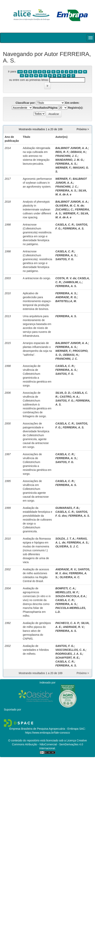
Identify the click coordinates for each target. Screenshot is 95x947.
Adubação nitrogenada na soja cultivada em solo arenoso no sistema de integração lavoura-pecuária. (36, 155)
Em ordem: (72, 102)
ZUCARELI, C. (64, 209)
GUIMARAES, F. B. (67, 507)
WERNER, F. (63, 167)
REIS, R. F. (62, 151)
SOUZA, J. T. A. (65, 538)
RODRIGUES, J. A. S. (68, 653)
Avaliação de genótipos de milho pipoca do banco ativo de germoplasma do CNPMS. (37, 630)
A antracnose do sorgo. (37, 278)
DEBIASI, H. (78, 151)
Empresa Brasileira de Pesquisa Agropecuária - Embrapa (43, 728)
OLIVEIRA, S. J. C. (67, 546)
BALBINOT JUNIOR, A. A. (71, 148)
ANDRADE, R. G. (66, 297)
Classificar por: (25, 102)
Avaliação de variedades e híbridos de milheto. (36, 649)
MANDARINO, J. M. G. (69, 159)
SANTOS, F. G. (64, 259)
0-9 (20, 71)
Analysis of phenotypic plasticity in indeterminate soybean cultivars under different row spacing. (37, 209)
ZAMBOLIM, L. (72, 282)
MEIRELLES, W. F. (66, 592)
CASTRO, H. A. (69, 396)
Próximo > (83, 129)
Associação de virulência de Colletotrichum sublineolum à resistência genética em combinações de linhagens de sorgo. (37, 404)
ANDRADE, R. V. (65, 569)
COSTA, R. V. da (65, 278)
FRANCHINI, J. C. (66, 155)
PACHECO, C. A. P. (67, 623)
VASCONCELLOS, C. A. (70, 649)
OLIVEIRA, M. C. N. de (69, 205)
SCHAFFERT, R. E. (67, 657)
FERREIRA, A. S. (66, 163)
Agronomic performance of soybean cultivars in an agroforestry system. (37, 182)
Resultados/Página (45, 107)
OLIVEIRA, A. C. (70, 577)
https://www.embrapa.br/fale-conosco (47, 732)
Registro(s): (75, 107)
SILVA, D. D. (63, 392)
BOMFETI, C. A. (65, 588)
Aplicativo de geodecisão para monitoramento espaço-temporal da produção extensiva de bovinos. (37, 301)
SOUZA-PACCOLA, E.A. (70, 596)
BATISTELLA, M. (66, 301)
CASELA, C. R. (64, 224)
